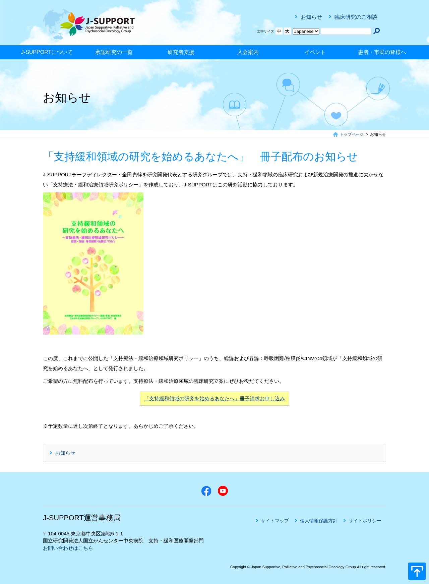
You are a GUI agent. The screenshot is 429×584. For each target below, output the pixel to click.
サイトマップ (275, 520)
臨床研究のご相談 (355, 17)
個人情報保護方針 (319, 520)
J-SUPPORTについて (47, 52)
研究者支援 (181, 52)
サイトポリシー (365, 520)
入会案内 (248, 52)
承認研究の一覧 (114, 52)
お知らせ (311, 17)
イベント (315, 52)
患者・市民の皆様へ (382, 52)
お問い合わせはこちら (68, 548)
